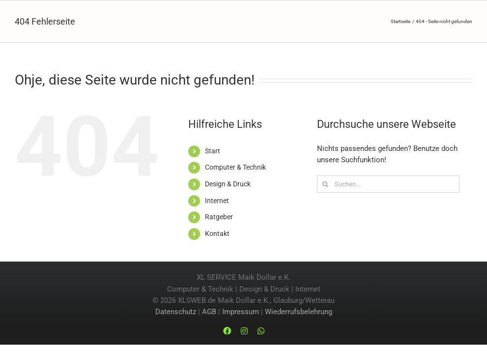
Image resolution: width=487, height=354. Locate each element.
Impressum (240, 311)
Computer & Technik (235, 167)
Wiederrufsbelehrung (298, 311)
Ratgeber (219, 217)
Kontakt (217, 233)
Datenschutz (175, 311)
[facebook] (227, 331)
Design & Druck (228, 184)
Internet (217, 201)
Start (212, 151)
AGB (209, 311)
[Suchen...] (388, 184)
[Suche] (325, 184)
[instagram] (244, 331)
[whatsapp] (261, 331)
